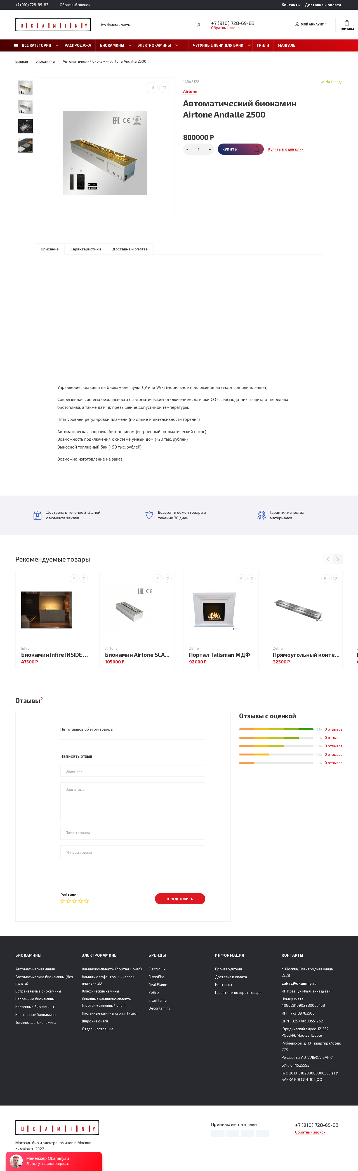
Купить (240, 149)
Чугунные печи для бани (218, 45)
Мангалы (287, 45)
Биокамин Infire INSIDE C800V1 (54, 654)
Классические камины (100, 991)
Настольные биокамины (35, 1014)
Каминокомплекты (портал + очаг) (112, 969)
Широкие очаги (95, 1021)
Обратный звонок (75, 5)
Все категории (32, 45)
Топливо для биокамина (35, 1022)
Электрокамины (154, 45)
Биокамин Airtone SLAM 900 (138, 654)
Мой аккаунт (309, 24)
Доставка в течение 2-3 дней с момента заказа (67, 515)
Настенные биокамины (34, 1007)
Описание (50, 249)
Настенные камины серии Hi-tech (110, 1013)
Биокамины (112, 45)
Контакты (291, 5)
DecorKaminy (159, 1008)
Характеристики (85, 249)
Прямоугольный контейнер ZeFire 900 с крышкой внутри (306, 654)
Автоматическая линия (35, 969)
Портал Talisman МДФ (219, 654)
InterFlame (158, 1000)
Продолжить (180, 899)
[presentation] (102, 876)
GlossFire (156, 977)
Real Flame (158, 984)
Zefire (154, 992)
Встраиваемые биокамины (38, 991)
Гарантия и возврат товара (238, 992)
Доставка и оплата (323, 5)
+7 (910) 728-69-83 (31, 5)
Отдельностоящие (97, 1029)
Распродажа (78, 45)
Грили (263, 45)
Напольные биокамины (35, 999)
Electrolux (157, 969)
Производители (228, 969)
